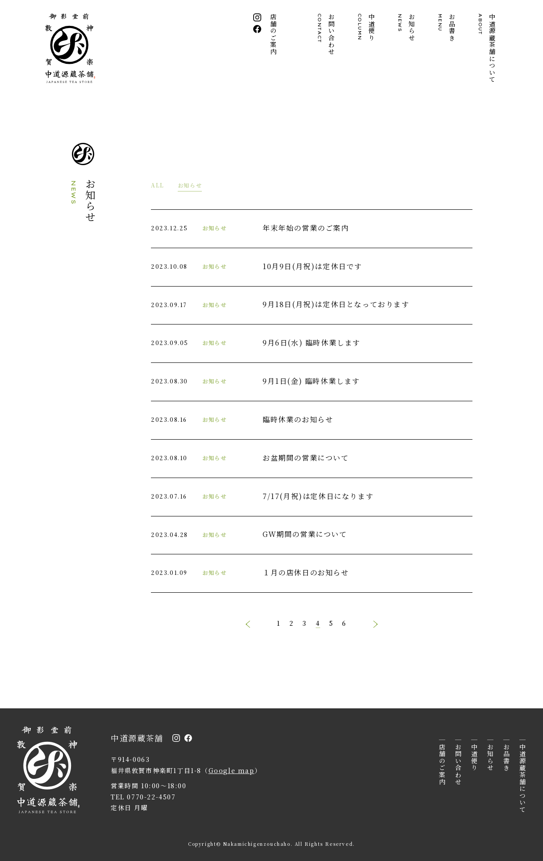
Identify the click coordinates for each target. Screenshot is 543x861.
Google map (232, 770)
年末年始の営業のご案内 (306, 228)
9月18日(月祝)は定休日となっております (336, 304)
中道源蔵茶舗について (487, 48)
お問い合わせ (326, 34)
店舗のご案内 (274, 34)
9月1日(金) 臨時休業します (311, 381)
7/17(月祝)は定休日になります (318, 496)
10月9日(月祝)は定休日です (312, 266)
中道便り (366, 27)
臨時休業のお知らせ (298, 419)
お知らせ (406, 27)
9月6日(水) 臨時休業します (311, 342)
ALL (157, 185)
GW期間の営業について (305, 534)
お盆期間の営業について (306, 458)
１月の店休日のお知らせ (306, 572)
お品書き (447, 27)
